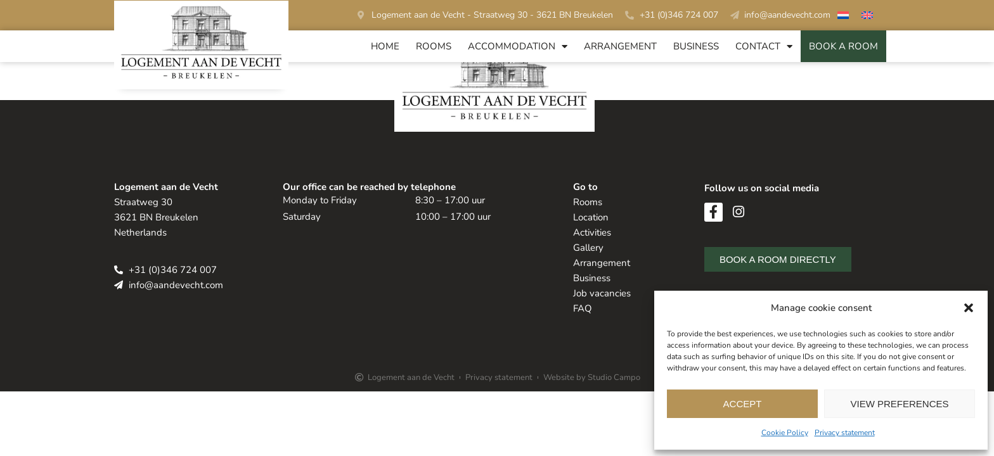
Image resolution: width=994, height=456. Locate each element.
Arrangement (620, 46)
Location (591, 217)
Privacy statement (845, 433)
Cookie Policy (784, 433)
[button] (968, 307)
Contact (763, 46)
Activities (592, 232)
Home (385, 46)
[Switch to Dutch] (843, 16)
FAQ (582, 308)
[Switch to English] (867, 16)
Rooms (433, 46)
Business (696, 46)
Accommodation (517, 46)
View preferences (899, 403)
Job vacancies (602, 293)
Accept (742, 403)
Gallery (588, 247)
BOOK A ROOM (843, 46)
